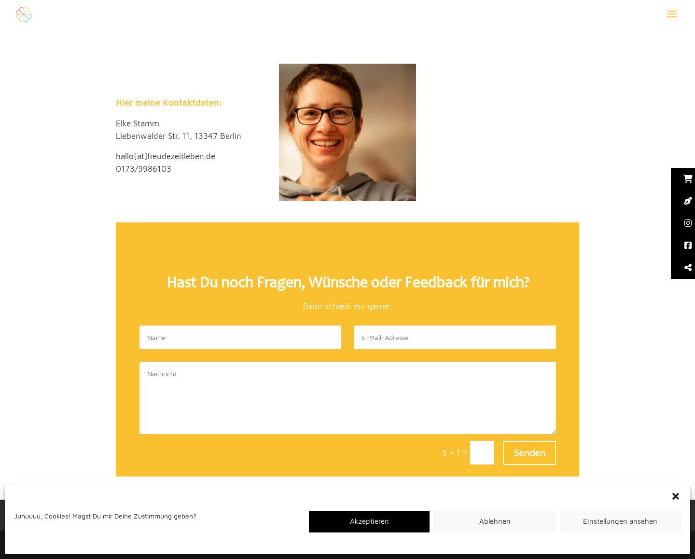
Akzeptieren (369, 521)
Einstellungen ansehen (620, 521)
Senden (529, 452)
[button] (676, 496)
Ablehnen (495, 521)
